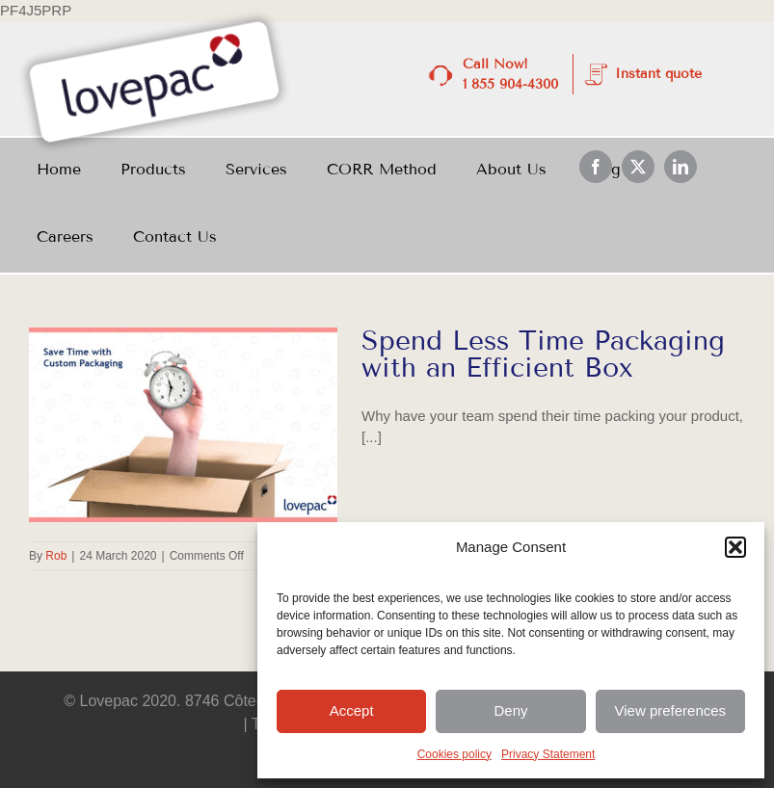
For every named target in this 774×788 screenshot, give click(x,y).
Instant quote (658, 74)
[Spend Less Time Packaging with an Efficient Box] (183, 425)
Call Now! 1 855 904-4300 (510, 74)
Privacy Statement (548, 754)
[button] (735, 547)
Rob (56, 556)
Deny (510, 710)
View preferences (671, 710)
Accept (352, 710)
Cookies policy (454, 754)
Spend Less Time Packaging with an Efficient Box (543, 354)
